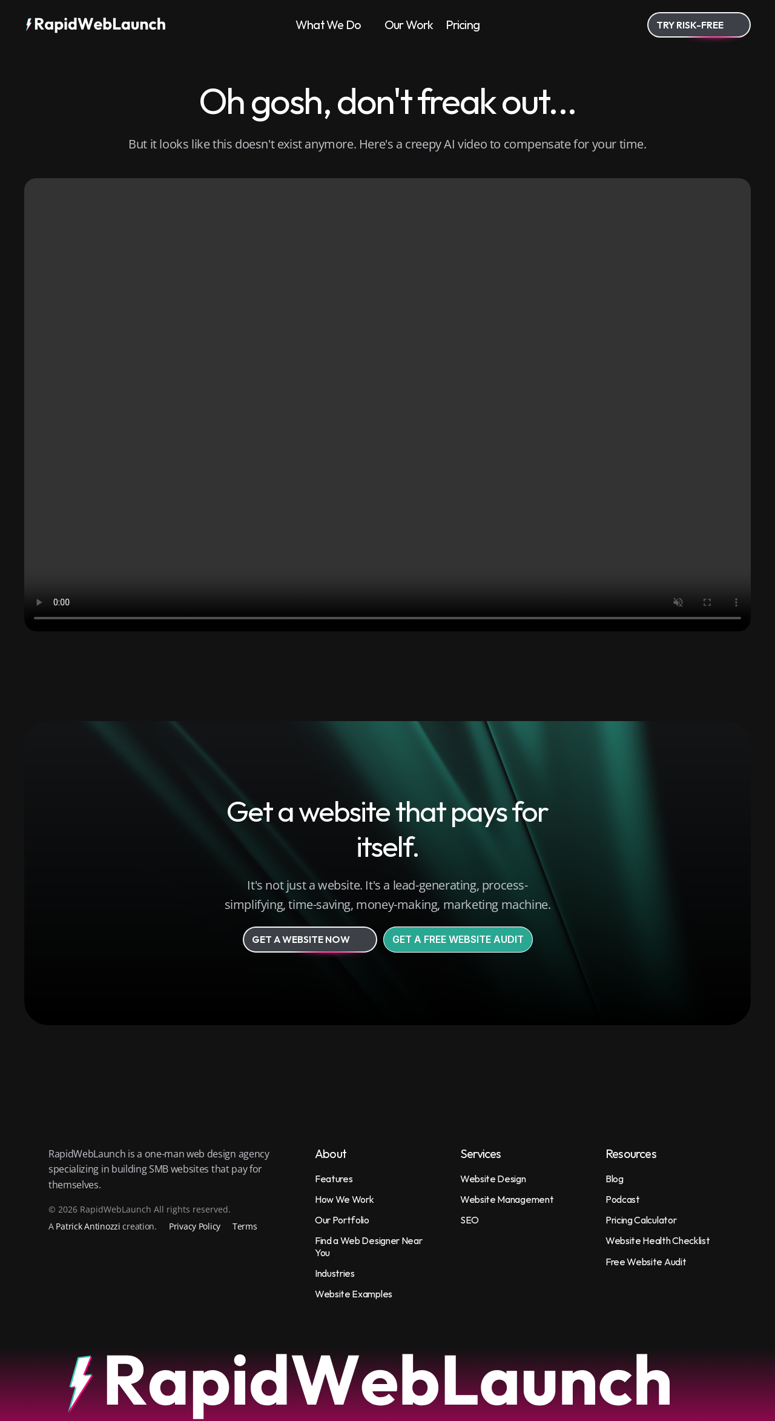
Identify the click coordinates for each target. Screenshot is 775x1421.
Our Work (409, 24)
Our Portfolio (342, 1220)
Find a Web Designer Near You (369, 1246)
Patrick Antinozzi (88, 1226)
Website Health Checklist (657, 1240)
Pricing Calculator (640, 1220)
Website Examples (353, 1294)
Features (333, 1179)
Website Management (506, 1199)
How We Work (344, 1199)
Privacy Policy (194, 1226)
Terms (244, 1226)
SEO (469, 1220)
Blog (614, 1179)
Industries (335, 1273)
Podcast (622, 1199)
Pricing (463, 24)
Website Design (493, 1179)
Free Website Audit (645, 1262)
